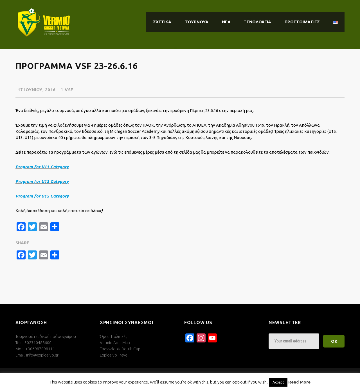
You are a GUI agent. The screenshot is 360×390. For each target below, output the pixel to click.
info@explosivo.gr (42, 355)
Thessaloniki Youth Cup (120, 349)
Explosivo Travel (114, 355)
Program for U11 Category (42, 166)
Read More (299, 382)
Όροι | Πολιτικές (113, 336)
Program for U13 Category (42, 181)
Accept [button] (278, 382)
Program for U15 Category (42, 196)
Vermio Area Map (115, 342)
